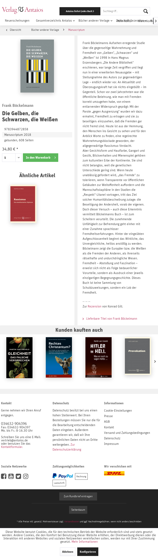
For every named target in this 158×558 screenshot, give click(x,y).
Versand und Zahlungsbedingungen (127, 432)
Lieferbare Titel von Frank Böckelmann (110, 318)
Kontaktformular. (12, 447)
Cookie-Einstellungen (118, 410)
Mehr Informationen (85, 541)
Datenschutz (112, 438)
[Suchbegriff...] (125, 11)
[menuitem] (102, 11)
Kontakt (109, 427)
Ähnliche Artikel (37, 175)
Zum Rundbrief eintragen (78, 496)
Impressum (111, 443)
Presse (108, 416)
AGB (107, 421)
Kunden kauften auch (79, 330)
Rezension (95, 306)
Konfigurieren (88, 551)
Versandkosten (71, 521)
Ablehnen (67, 551)
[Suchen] (145, 11)
